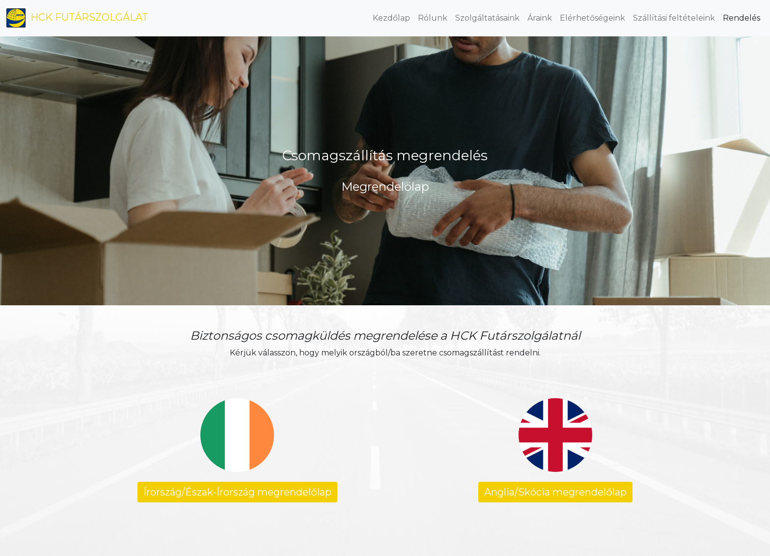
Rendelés (741, 18)
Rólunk (432, 18)
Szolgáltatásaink (487, 18)
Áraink (539, 18)
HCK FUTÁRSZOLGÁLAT (77, 18)
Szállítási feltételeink (674, 18)
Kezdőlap (391, 18)
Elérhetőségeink (592, 18)
